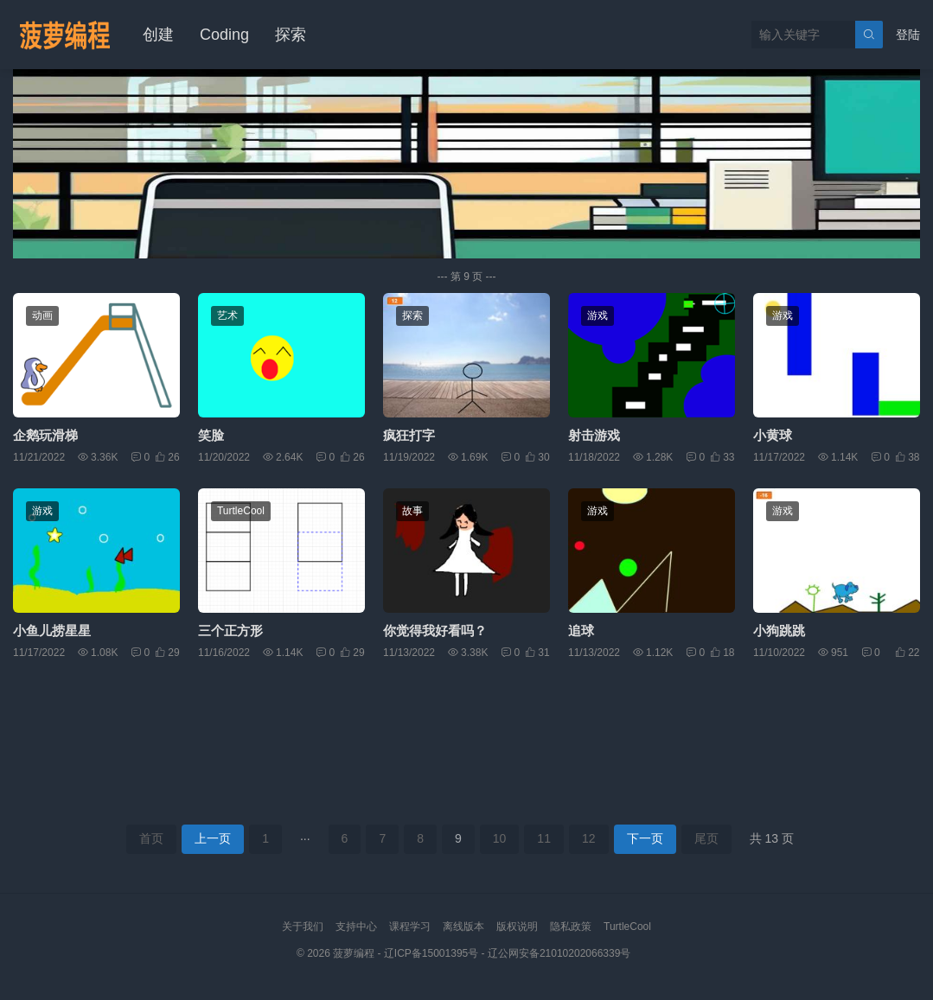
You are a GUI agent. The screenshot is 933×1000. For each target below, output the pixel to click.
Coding (224, 34)
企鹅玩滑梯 (45, 435)
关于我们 (302, 926)
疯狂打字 (409, 435)
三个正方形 (230, 630)
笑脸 (211, 435)
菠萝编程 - (358, 953)
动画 (42, 315)
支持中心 (356, 926)
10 (500, 838)
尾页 (706, 838)
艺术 (227, 315)
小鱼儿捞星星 (52, 630)
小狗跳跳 (779, 630)
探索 (290, 34)
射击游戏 (594, 435)
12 (589, 838)
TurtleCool (241, 511)
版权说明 (517, 926)
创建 (158, 34)
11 (544, 838)
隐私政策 (570, 926)
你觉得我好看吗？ (435, 630)
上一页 (213, 838)
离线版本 (463, 926)
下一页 (645, 838)
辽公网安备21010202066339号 (559, 953)
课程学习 (410, 926)
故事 (412, 511)
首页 (151, 838)
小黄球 (772, 435)
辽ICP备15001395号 (431, 953)
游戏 (597, 315)
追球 (581, 630)
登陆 (908, 34)
